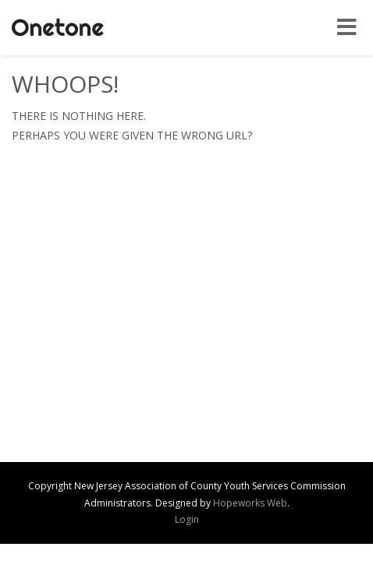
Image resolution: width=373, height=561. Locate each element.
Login (187, 519)
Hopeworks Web (250, 503)
